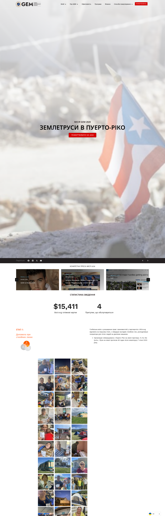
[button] (28, 260)
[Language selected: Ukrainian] (154, 514)
